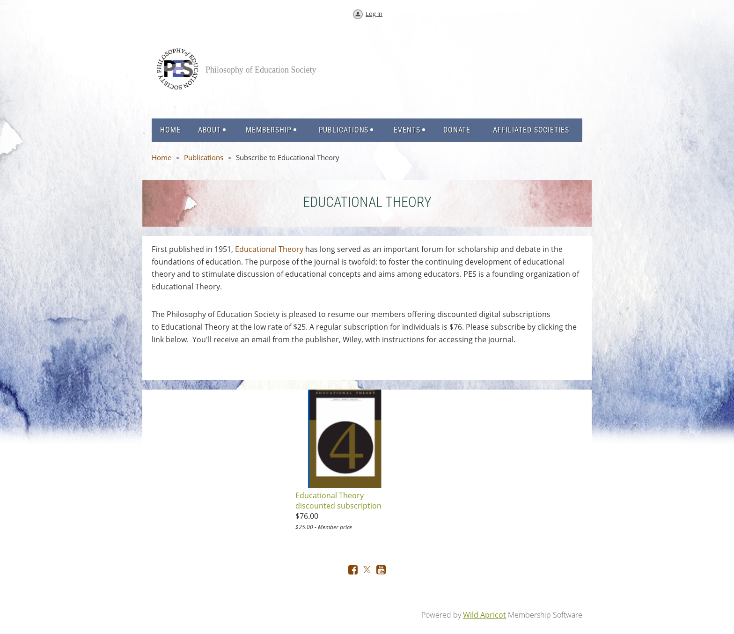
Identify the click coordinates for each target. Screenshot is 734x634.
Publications (203, 157)
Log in (374, 13)
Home (161, 157)
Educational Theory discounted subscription (338, 500)
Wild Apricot (484, 615)
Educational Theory (269, 249)
